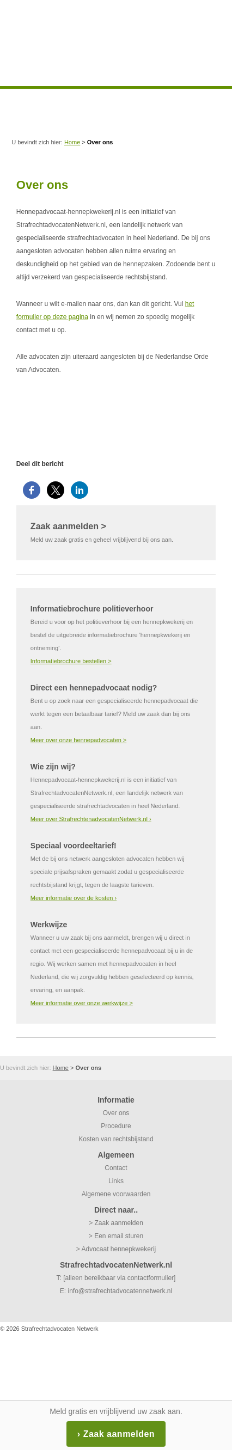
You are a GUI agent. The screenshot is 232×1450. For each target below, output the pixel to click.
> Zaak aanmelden (116, 1223)
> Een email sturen (116, 1236)
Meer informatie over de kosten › (73, 898)
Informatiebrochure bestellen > (71, 661)
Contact (116, 1168)
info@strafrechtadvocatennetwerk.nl (120, 1291)
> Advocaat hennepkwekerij (116, 1249)
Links (116, 1181)
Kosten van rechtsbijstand (115, 1139)
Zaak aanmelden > (68, 526)
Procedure (116, 1126)
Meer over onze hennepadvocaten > (78, 740)
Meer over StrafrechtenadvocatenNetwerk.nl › (90, 819)
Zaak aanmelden (119, 1434)
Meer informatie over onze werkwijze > (81, 1003)
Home (72, 142)
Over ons (116, 1113)
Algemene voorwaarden (116, 1194)
